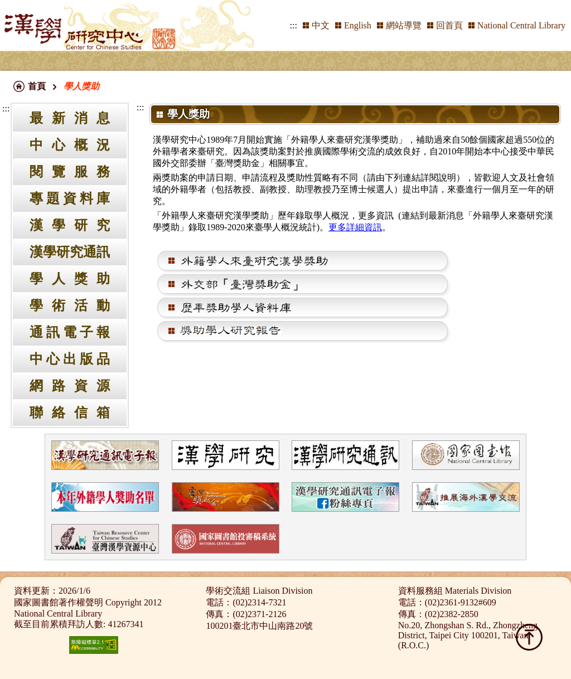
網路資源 (70, 386)
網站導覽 (404, 25)
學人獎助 (70, 278)
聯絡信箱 (70, 412)
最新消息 (70, 118)
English (357, 25)
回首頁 (449, 25)
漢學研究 (70, 225)
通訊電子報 (70, 332)
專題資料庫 (70, 198)
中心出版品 (70, 359)
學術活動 (70, 305)
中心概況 (70, 145)
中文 (321, 25)
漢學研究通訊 (70, 252)
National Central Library (521, 25)
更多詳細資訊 (355, 227)
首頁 (37, 86)
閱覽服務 (70, 171)
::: (293, 25)
